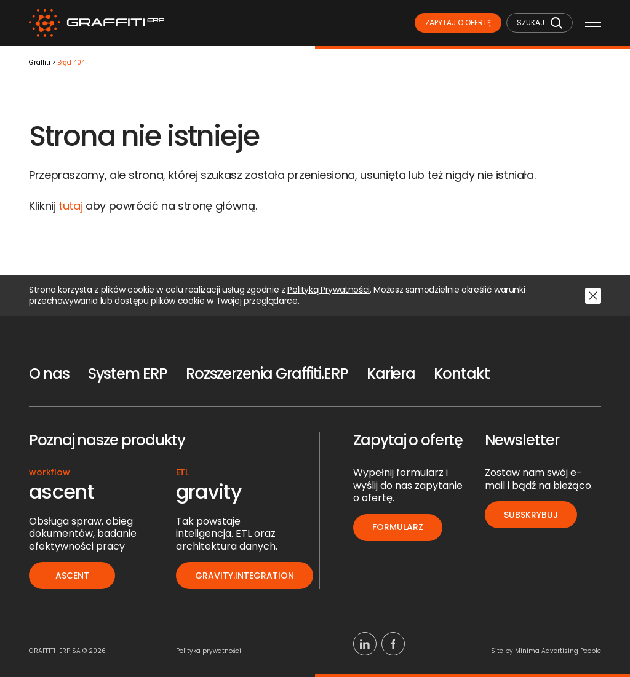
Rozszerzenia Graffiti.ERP (267, 373)
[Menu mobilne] (593, 23)
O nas (49, 373)
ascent (72, 575)
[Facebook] (393, 643)
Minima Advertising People (558, 650)
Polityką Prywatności (328, 290)
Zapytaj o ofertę (458, 22)
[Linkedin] (365, 643)
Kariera (391, 373)
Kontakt (461, 373)
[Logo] (96, 23)
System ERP (127, 373)
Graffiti (39, 63)
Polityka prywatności (208, 650)
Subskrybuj (531, 515)
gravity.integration (244, 575)
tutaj (70, 205)
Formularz (397, 527)
